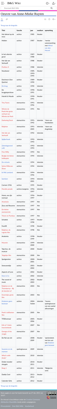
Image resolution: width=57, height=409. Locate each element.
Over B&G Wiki (17, 406)
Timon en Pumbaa (8, 216)
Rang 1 (4, 368)
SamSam (5, 179)
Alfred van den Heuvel (48, 48)
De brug (5, 86)
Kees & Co (5, 276)
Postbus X (5, 67)
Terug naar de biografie (9, 25)
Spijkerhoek (6, 139)
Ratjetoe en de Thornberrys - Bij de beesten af (8, 288)
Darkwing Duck (7, 120)
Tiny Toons (5, 103)
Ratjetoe (5, 126)
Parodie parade (7, 189)
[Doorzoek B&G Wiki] (28, 8)
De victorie (6, 162)
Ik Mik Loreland (7, 172)
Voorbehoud (29, 406)
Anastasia (5, 202)
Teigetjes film (6, 255)
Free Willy (5, 152)
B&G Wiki (14, 3)
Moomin (5, 243)
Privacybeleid (5, 406)
